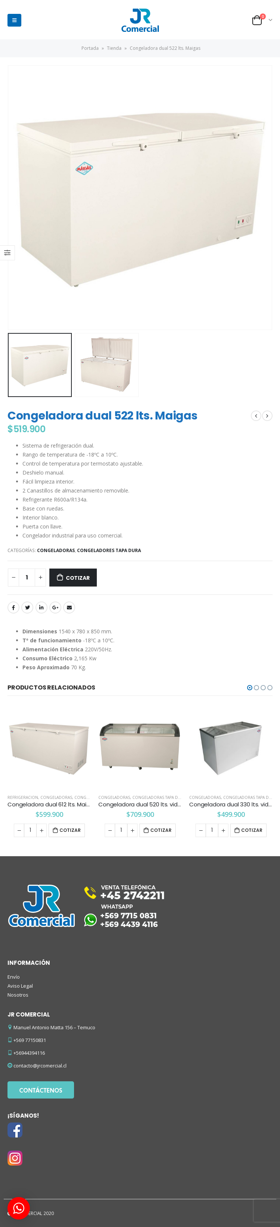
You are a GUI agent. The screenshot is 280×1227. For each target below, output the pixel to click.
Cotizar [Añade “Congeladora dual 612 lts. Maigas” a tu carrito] (70, 830)
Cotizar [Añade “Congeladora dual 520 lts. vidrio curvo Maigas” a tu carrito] (161, 830)
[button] (249, 687)
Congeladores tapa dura (109, 550)
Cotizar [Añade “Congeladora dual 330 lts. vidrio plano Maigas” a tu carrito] (251, 830)
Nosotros (17, 994)
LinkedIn (41, 608)
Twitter (27, 608)
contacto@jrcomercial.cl (40, 1065)
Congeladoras (56, 550)
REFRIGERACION (22, 797)
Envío (13, 976)
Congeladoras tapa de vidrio (163, 797)
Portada (90, 48)
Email (69, 608)
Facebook (13, 608)
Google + (55, 608)
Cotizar (78, 578)
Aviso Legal (20, 985)
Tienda (114, 48)
